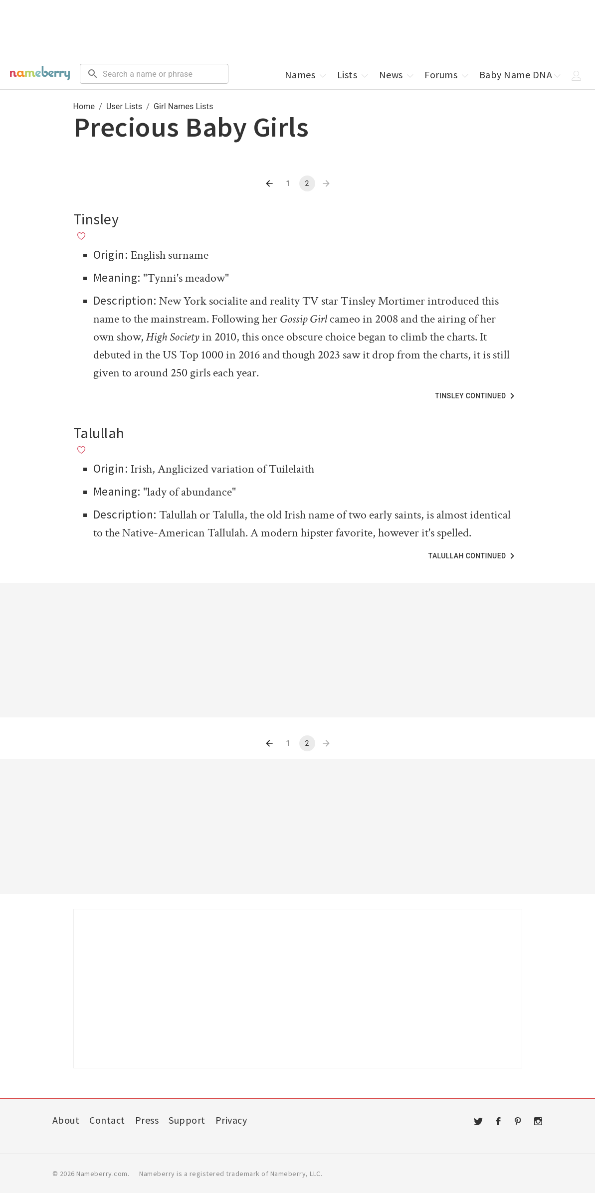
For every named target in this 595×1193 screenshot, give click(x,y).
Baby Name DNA (521, 74)
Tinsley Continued (476, 396)
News (397, 74)
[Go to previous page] (269, 183)
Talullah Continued (473, 556)
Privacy (231, 1120)
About (66, 1120)
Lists (353, 74)
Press (147, 1120)
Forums (447, 74)
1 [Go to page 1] (288, 183)
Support (187, 1120)
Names (306, 74)
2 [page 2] (307, 183)
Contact (107, 1120)
